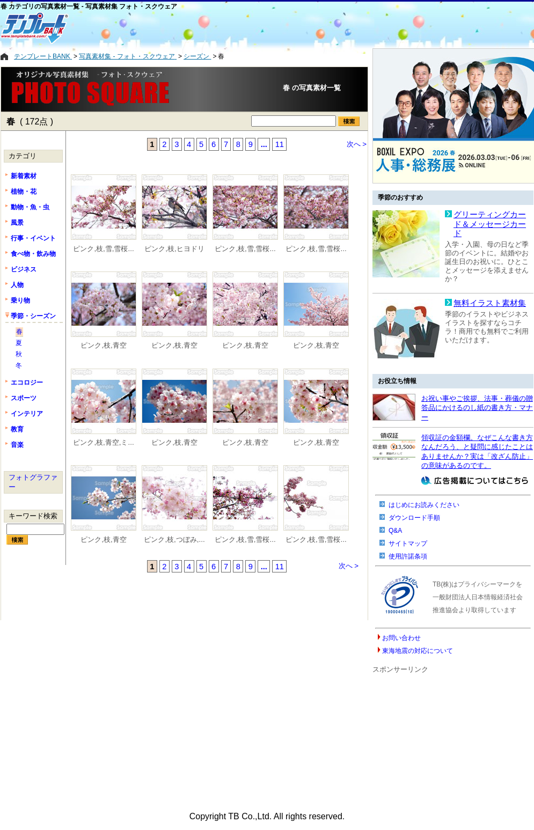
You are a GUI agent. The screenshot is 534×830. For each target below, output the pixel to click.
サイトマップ (408, 543)
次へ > (357, 144)
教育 (17, 429)
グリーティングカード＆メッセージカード (489, 224)
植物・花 (23, 191)
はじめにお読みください (424, 505)
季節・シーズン (33, 316)
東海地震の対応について (417, 651)
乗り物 (20, 300)
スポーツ (23, 398)
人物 (17, 285)
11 (279, 144)
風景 (17, 222)
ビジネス (23, 269)
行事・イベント (33, 238)
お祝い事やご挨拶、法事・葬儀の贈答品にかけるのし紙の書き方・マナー (477, 407)
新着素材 (23, 176)
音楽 (17, 445)
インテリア (27, 413)
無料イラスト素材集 (489, 303)
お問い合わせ (401, 638)
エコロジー (27, 382)
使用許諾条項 (408, 556)
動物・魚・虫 (30, 207)
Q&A (395, 530)
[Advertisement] (223, 28)
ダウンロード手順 (414, 517)
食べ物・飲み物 (33, 254)
